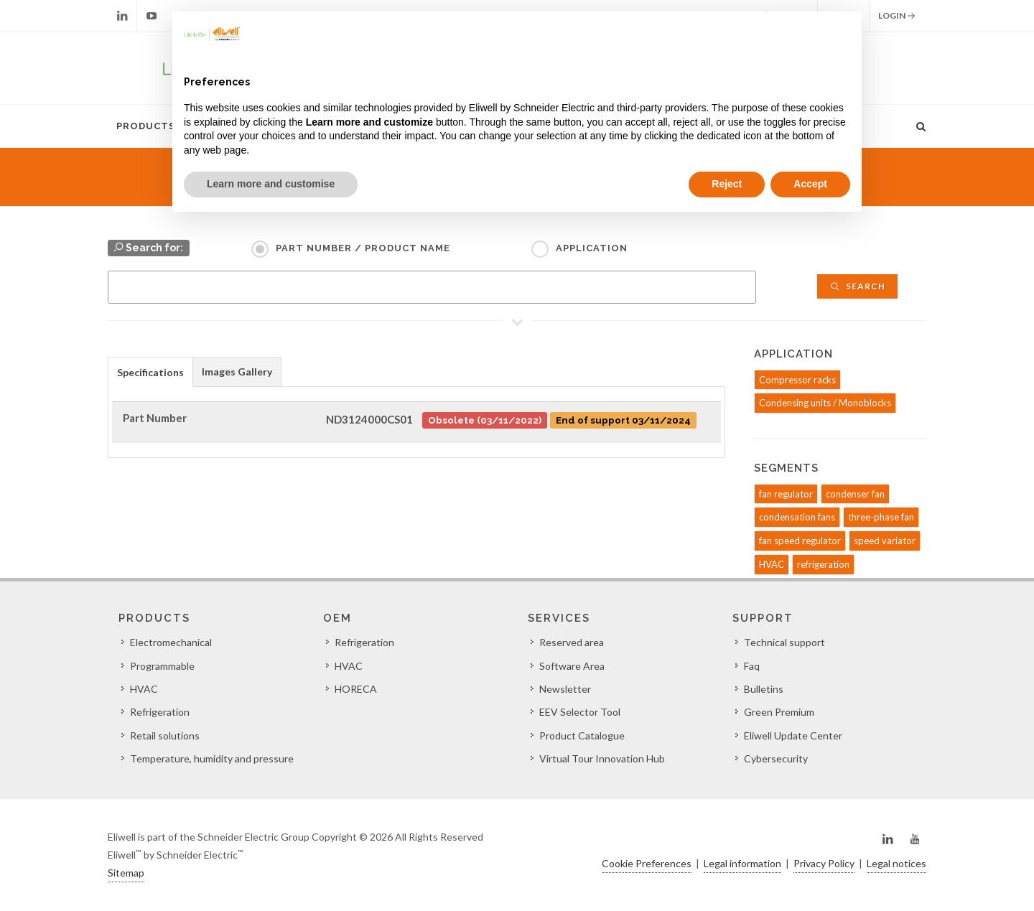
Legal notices (896, 863)
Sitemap (126, 872)
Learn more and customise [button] (271, 184)
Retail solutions (165, 735)
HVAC (771, 564)
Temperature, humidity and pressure (212, 758)
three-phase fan (881, 517)
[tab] (150, 371)
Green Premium (779, 712)
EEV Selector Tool (579, 712)
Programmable (162, 666)
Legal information (742, 863)
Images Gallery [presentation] (237, 371)
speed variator (885, 540)
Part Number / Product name (363, 248)
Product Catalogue (582, 735)
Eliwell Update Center (793, 735)
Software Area (572, 666)
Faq (752, 666)
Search (857, 286)
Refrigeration (160, 712)
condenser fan (855, 494)
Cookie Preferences (646, 863)
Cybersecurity (776, 758)
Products (145, 126)
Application (592, 248)
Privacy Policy (823, 863)
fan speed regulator (800, 540)
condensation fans (797, 517)
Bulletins (763, 689)
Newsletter (565, 689)
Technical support (784, 642)
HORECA (356, 689)
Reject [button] (727, 184)
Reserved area (571, 642)
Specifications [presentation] (150, 372)
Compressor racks (797, 380)
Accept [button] (810, 184)
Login (897, 16)
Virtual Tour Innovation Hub (602, 758)
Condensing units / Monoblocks (825, 402)
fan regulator (786, 494)
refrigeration (823, 564)
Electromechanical (171, 642)
